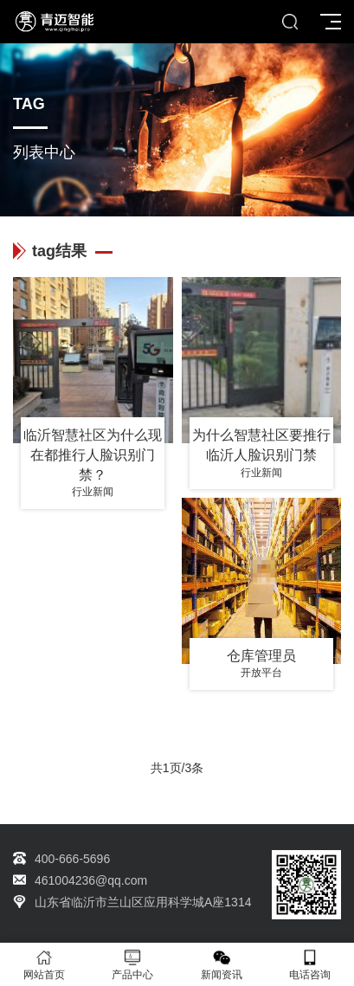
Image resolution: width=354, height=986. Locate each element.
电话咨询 (310, 965)
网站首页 (44, 965)
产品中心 (132, 965)
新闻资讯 (221, 965)
